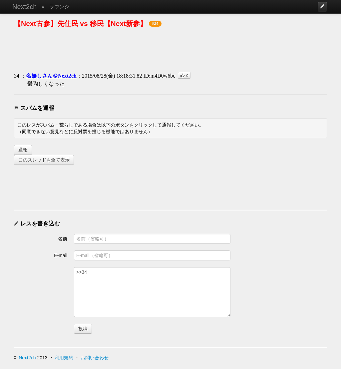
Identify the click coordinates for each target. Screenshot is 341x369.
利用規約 (64, 357)
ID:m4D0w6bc (159, 76)
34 (16, 76)
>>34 (152, 292)
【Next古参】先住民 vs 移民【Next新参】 (80, 23)
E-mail (60, 255)
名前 (62, 238)
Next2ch (24, 6)
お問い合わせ (95, 357)
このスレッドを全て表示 (44, 160)
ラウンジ (59, 6)
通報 (23, 150)
